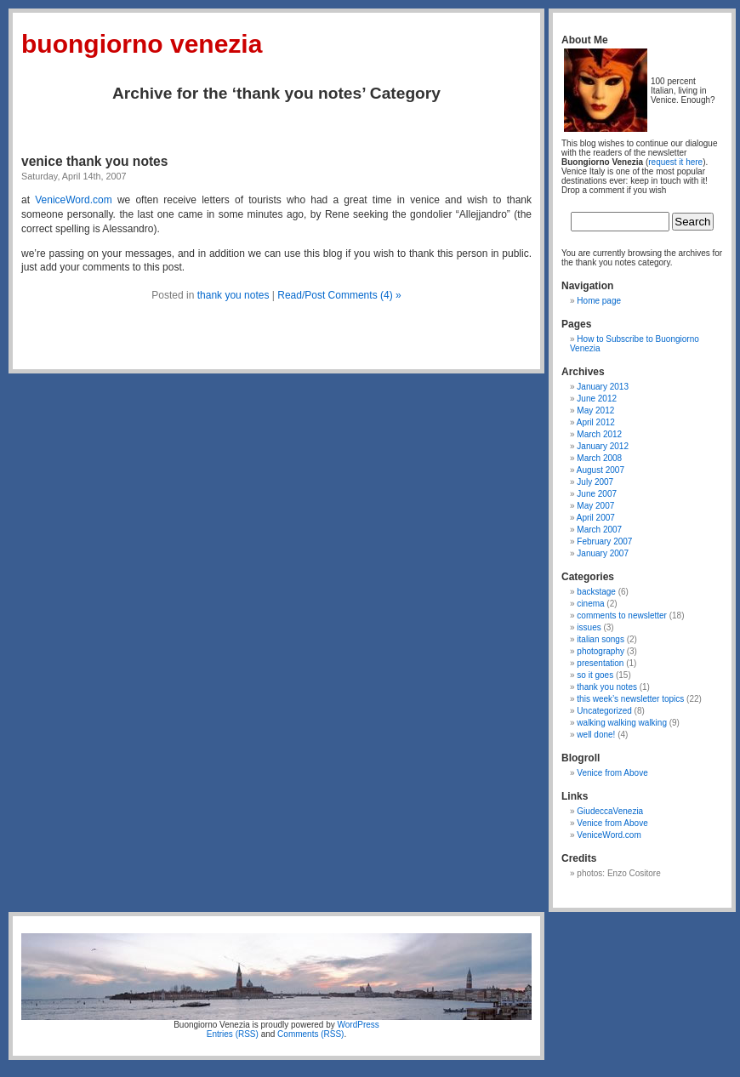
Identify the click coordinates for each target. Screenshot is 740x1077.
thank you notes (233, 295)
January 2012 (603, 446)
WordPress (358, 1024)
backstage (596, 591)
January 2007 (603, 553)
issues (589, 627)
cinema (590, 603)
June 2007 (597, 494)
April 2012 (596, 422)
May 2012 (595, 410)
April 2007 (596, 517)
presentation (600, 663)
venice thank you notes (94, 161)
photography (600, 651)
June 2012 (597, 398)
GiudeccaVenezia (610, 811)
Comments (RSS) (310, 1034)
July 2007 (595, 482)
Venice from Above (612, 773)
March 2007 (599, 529)
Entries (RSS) (233, 1034)
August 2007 (600, 470)
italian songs (600, 639)
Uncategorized (604, 710)
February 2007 (604, 541)
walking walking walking (622, 722)
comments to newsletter (622, 615)
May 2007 (595, 505)
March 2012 (599, 434)
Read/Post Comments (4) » (339, 295)
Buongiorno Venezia (141, 44)
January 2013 (603, 386)
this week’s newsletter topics (630, 699)
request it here (675, 162)
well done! (596, 734)
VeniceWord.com (73, 200)
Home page (599, 300)
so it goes (595, 675)
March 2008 (599, 458)
